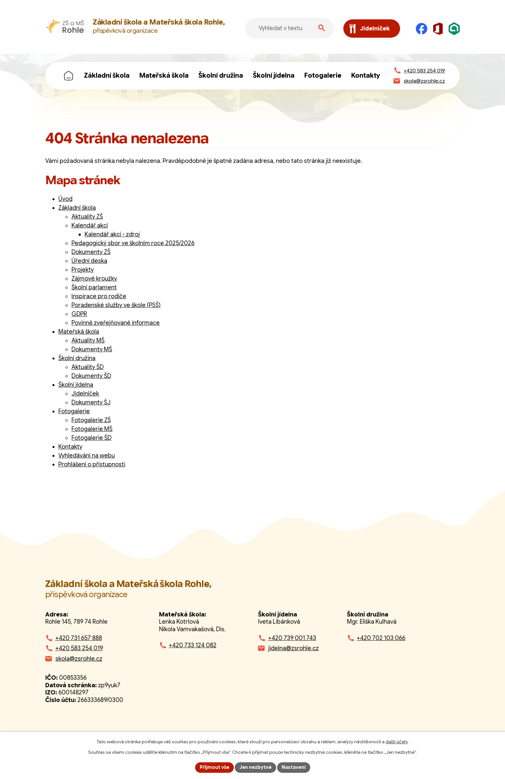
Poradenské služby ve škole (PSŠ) (116, 305)
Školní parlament (94, 287)
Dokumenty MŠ (91, 349)
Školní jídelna (273, 75)
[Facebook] (421, 28)
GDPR (79, 314)
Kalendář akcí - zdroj (112, 234)
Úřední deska (89, 260)
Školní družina (220, 75)
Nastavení (294, 767)
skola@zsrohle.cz (78, 658)
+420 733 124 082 (192, 645)
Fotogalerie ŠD (91, 437)
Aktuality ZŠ (87, 216)
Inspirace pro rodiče (98, 296)
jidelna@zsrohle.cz (293, 648)
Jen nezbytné (255, 767)
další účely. (397, 742)
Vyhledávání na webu (86, 455)
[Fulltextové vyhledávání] (289, 28)
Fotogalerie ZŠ (91, 420)
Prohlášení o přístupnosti (91, 464)
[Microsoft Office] (438, 29)
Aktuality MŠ (88, 340)
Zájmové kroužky (94, 278)
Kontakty (365, 75)
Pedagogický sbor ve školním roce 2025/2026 (132, 243)
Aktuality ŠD (87, 367)
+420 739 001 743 (292, 638)
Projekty (82, 269)
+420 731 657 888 (78, 638)
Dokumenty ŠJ (91, 402)
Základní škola (107, 75)
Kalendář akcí (89, 225)
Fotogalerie (322, 75)
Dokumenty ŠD (91, 376)
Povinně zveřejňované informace (115, 322)
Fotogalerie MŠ (91, 429)
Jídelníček (85, 393)
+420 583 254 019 (79, 648)
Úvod (68, 75)
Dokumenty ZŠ (91, 252)
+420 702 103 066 (381, 638)
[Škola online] (454, 28)
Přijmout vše (214, 767)
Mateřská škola (164, 75)
